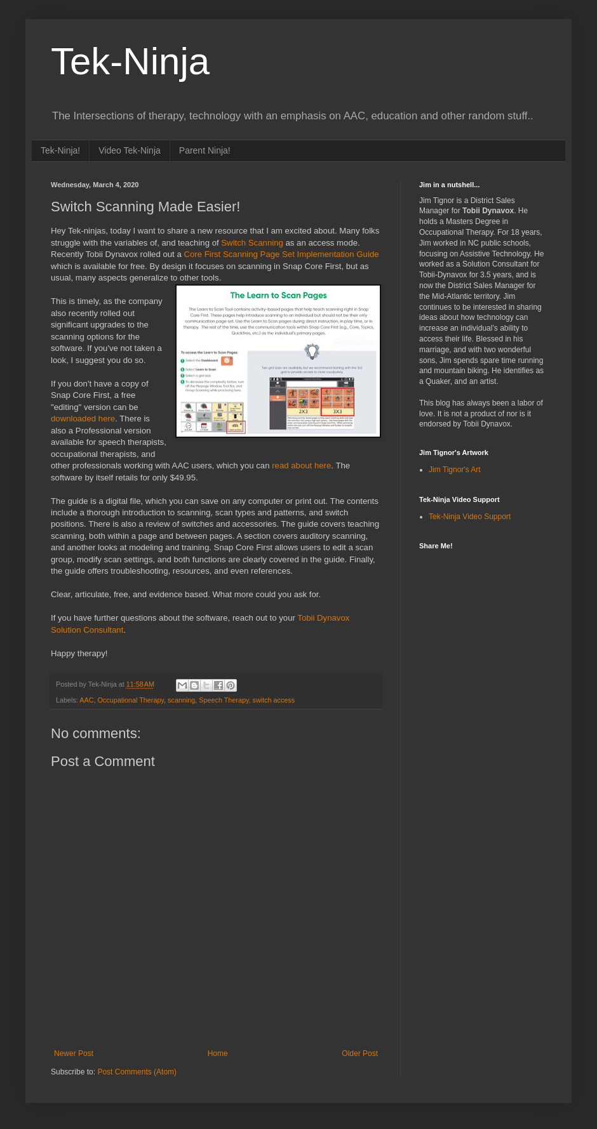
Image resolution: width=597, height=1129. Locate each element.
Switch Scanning (252, 243)
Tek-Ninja (130, 61)
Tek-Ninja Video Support (470, 516)
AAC (86, 700)
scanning (181, 700)
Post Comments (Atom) (137, 1071)
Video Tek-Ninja (129, 150)
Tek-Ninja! (60, 150)
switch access (274, 700)
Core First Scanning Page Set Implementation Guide (281, 254)
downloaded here (83, 418)
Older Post (360, 1053)
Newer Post (73, 1053)
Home (218, 1053)
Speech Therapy (223, 700)
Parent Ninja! (205, 150)
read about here (301, 465)
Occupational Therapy (130, 700)
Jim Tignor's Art (455, 469)
